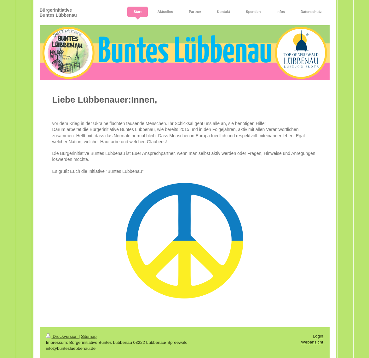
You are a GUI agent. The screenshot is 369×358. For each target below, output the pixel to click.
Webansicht (312, 342)
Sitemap (89, 336)
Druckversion (62, 336)
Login (318, 336)
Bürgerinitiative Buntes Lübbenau (58, 13)
